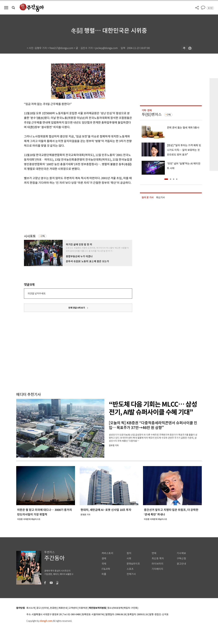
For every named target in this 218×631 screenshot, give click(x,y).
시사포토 (30, 236)
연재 (154, 553)
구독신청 (181, 558)
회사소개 (30, 608)
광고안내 (181, 563)
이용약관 (83, 608)
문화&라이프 (133, 563)
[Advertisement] (70, 209)
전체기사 (131, 574)
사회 (129, 558)
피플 (104, 574)
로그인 (210, 8)
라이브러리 (157, 563)
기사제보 (181, 553)
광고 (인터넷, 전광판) (46, 608)
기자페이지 (157, 569)
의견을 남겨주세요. (37, 293)
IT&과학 (106, 569)
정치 (129, 553)
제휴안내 (63, 608)
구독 (43, 236)
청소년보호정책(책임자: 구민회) (122, 608)
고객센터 (73, 608)
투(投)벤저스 (152, 114)
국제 (104, 563)
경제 (104, 558)
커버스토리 (107, 553)
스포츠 (130, 569)
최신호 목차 (158, 558)
